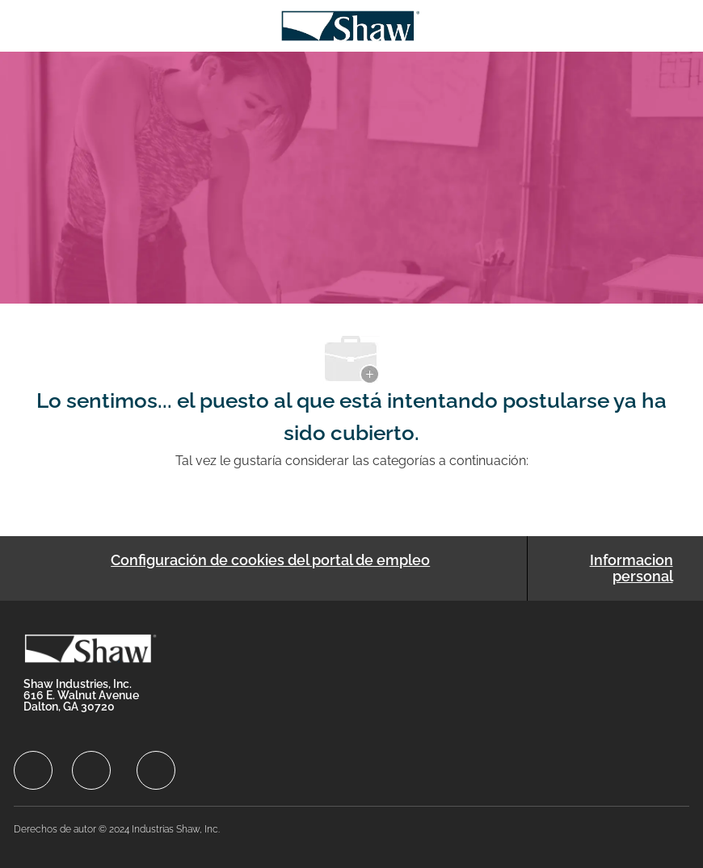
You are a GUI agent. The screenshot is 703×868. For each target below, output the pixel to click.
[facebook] (33, 770)
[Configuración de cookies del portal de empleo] (270, 568)
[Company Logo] (350, 24)
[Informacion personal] (608, 568)
